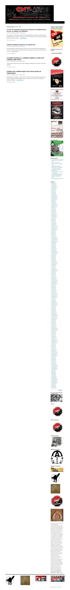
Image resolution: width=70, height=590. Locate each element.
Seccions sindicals (41, 22)
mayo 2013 (53, 322)
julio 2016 (53, 285)
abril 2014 (53, 310)
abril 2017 (53, 275)
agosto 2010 (53, 356)
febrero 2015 (54, 302)
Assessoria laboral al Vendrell (56, 166)
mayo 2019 (53, 258)
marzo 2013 (53, 324)
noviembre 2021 (54, 226)
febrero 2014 (54, 312)
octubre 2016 (54, 282)
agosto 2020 (53, 242)
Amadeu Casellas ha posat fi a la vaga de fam (21, 44)
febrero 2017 (54, 277)
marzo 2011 (53, 348)
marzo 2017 (53, 276)
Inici (7, 22)
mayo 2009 (53, 373)
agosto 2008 (53, 383)
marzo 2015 (53, 301)
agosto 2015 (53, 297)
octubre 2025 (54, 187)
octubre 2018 (54, 264)
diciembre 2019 (54, 251)
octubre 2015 (54, 295)
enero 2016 (53, 292)
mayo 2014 (53, 309)
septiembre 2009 (54, 368)
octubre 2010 (54, 354)
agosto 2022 (53, 217)
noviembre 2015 (54, 294)
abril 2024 (53, 202)
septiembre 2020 (54, 241)
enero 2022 (53, 224)
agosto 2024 (53, 199)
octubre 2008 (54, 381)
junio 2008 (53, 384)
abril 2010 (53, 360)
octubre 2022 (54, 216)
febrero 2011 (54, 349)
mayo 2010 (53, 359)
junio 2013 (53, 321)
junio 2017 (53, 273)
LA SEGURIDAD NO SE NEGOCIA (57, 159)
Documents (35, 22)
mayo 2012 (53, 333)
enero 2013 (53, 327)
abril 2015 (53, 300)
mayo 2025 (53, 190)
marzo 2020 (53, 248)
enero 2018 (53, 268)
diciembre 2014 (54, 303)
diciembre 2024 (54, 195)
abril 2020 (53, 247)
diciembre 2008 (54, 378)
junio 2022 (53, 220)
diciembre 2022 (54, 215)
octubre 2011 (54, 341)
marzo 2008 (53, 386)
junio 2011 (53, 345)
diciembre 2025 (54, 186)
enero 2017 (53, 278)
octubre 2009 (54, 367)
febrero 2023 (54, 213)
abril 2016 (53, 288)
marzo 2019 (53, 260)
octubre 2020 (54, 240)
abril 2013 (53, 323)
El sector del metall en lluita (56, 162)
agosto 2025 (53, 188)
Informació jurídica (21, 22)
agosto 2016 (53, 284)
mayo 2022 (53, 221)
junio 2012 (53, 332)
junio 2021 (53, 232)
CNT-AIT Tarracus (22, 32)
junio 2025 (53, 189)
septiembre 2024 (54, 198)
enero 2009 (53, 377)
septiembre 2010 (54, 355)
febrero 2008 (54, 387)
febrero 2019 (54, 261)
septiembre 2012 (54, 330)
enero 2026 (53, 185)
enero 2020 (53, 250)
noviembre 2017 (54, 269)
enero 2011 (53, 350)
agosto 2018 (53, 265)
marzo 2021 (53, 235)
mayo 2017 (53, 274)
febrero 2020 (54, 249)
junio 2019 (53, 257)
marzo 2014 (53, 311)
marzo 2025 (53, 193)
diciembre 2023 (54, 204)
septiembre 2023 (54, 206)
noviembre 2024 (54, 196)
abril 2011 (53, 347)
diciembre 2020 (54, 238)
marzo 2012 (53, 336)
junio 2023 (53, 208)
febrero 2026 (54, 184)
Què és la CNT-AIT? (13, 22)
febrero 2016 (54, 291)
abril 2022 (53, 222)
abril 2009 (53, 374)
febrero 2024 (54, 203)
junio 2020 (53, 244)
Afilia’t (47, 22)
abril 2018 (53, 266)
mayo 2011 (53, 346)
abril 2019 (53, 259)
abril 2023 (53, 211)
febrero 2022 (54, 223)
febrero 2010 (54, 363)
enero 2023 (53, 214)
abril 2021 (53, 234)
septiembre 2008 (54, 382)
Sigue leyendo (23, 38)
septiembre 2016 (54, 283)
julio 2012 (53, 331)
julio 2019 (53, 256)
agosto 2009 (53, 369)
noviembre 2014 (54, 304)
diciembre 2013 (54, 314)
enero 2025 (53, 194)
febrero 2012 (54, 337)
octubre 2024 (54, 197)
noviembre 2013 (54, 315)
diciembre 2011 (54, 339)
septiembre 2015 (54, 296)
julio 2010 (53, 357)
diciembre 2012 (54, 328)
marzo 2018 (53, 267)
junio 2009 (53, 372)
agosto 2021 (53, 230)
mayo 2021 (53, 233)
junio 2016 (53, 286)
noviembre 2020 (54, 239)
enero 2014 (53, 313)
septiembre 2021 (54, 229)
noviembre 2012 (54, 329)
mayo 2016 (53, 287)
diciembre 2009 (54, 365)
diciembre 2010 (54, 351)
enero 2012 (53, 338)
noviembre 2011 (54, 340)
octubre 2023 (54, 205)
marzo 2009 (53, 375)
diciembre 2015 (54, 293)
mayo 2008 (53, 385)
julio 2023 (53, 207)
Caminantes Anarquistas (54, 22)
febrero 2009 (54, 376)
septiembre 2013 (54, 318)
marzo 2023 (53, 212)
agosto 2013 (53, 319)
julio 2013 (53, 320)
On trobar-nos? (29, 22)
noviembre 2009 (54, 366)
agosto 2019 (53, 255)
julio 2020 (53, 243)
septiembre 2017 (54, 270)
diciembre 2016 (54, 279)
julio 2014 (53, 306)
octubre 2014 (54, 305)
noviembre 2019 (54, 252)
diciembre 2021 (54, 225)
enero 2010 (53, 364)
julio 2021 (53, 231)
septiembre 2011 (54, 342)
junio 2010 (53, 358)
